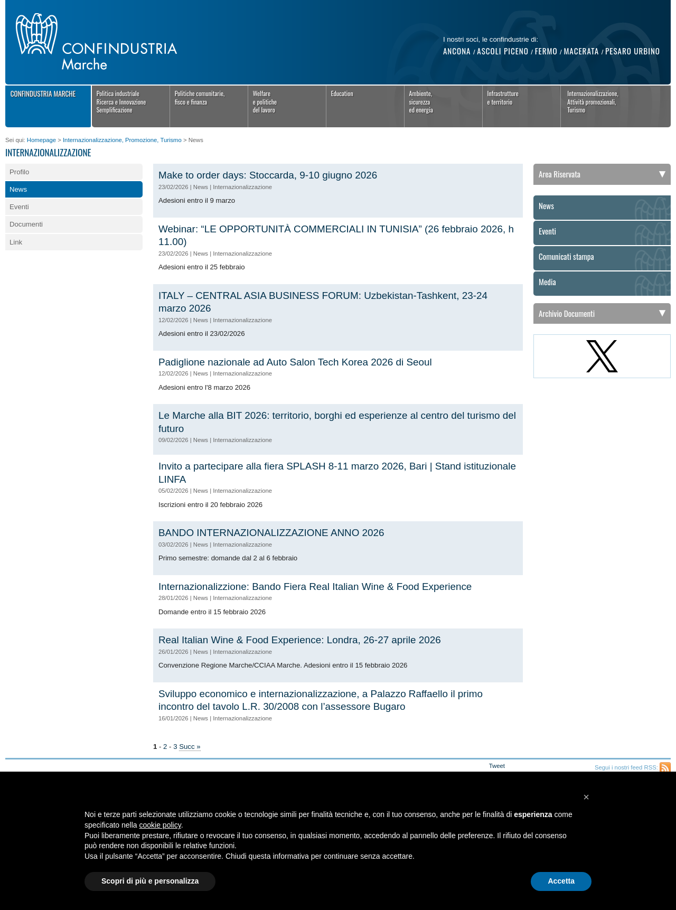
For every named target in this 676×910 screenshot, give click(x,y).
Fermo (546, 51)
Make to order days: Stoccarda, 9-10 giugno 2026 (267, 175)
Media (547, 282)
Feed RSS (665, 767)
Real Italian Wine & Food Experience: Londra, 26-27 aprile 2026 (299, 639)
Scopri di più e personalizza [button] (150, 881)
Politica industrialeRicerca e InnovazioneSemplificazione (121, 101)
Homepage (41, 140)
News (18, 189)
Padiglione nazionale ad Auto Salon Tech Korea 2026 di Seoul (295, 362)
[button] (586, 797)
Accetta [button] (561, 881)
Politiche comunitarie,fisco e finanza (200, 97)
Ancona (457, 51)
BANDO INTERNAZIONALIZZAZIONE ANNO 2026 (271, 532)
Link (16, 242)
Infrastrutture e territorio (503, 97)
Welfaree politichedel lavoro (265, 101)
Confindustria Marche (43, 93)
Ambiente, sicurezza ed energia (421, 101)
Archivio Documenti (567, 313)
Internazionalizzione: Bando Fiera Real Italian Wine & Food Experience (315, 586)
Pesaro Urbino (632, 51)
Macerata (581, 51)
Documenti (26, 224)
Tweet (497, 766)
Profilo (19, 172)
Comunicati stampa (566, 256)
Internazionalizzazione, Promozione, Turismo (122, 140)
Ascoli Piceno (503, 51)
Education (342, 93)
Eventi (19, 207)
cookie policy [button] (160, 825)
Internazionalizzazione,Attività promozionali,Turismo (592, 101)
